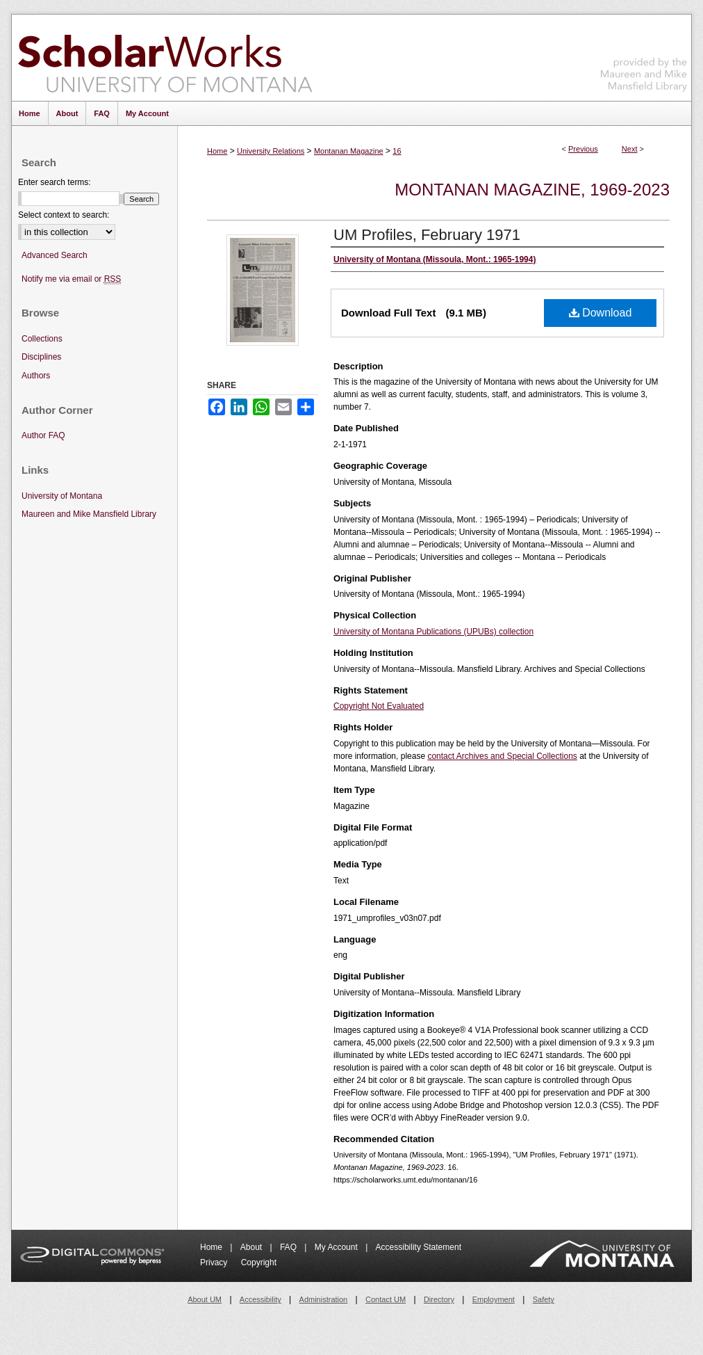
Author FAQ (43, 435)
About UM (205, 1299)
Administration (323, 1299)
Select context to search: (63, 215)
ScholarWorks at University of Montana (165, 58)
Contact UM (385, 1299)
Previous (583, 149)
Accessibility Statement (418, 1247)
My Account (337, 1247)
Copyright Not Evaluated (378, 706)
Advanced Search (55, 255)
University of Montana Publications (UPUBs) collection (433, 631)
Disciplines (41, 357)
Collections (42, 339)
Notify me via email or (71, 279)
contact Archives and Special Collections (502, 756)
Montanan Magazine (348, 151)
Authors (36, 375)
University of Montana (62, 496)
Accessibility (260, 1299)
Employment (493, 1299)
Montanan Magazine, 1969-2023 (532, 189)
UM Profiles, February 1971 (426, 234)
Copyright (258, 1262)
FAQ (289, 1247)
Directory (439, 1299)
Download (600, 313)
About (252, 1247)
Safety (543, 1299)
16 (396, 151)
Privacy (215, 1262)
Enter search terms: (54, 182)
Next (630, 149)
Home (217, 151)
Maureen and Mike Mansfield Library (644, 55)
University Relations (270, 151)
